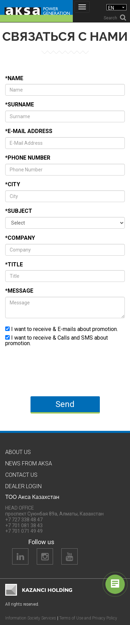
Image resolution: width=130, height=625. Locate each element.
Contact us (21, 475)
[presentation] (58, 371)
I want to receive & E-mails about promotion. (61, 329)
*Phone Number (27, 157)
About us (18, 452)
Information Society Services (30, 618)
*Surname (19, 104)
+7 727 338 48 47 (24, 519)
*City (12, 184)
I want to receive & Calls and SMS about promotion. (56, 340)
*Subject (18, 211)
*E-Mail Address (28, 131)
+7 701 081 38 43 (24, 525)
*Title (14, 264)
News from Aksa (28, 463)
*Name (14, 78)
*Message (19, 290)
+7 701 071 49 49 (24, 531)
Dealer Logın (23, 486)
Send (65, 404)
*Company (20, 238)
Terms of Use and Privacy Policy (88, 618)
